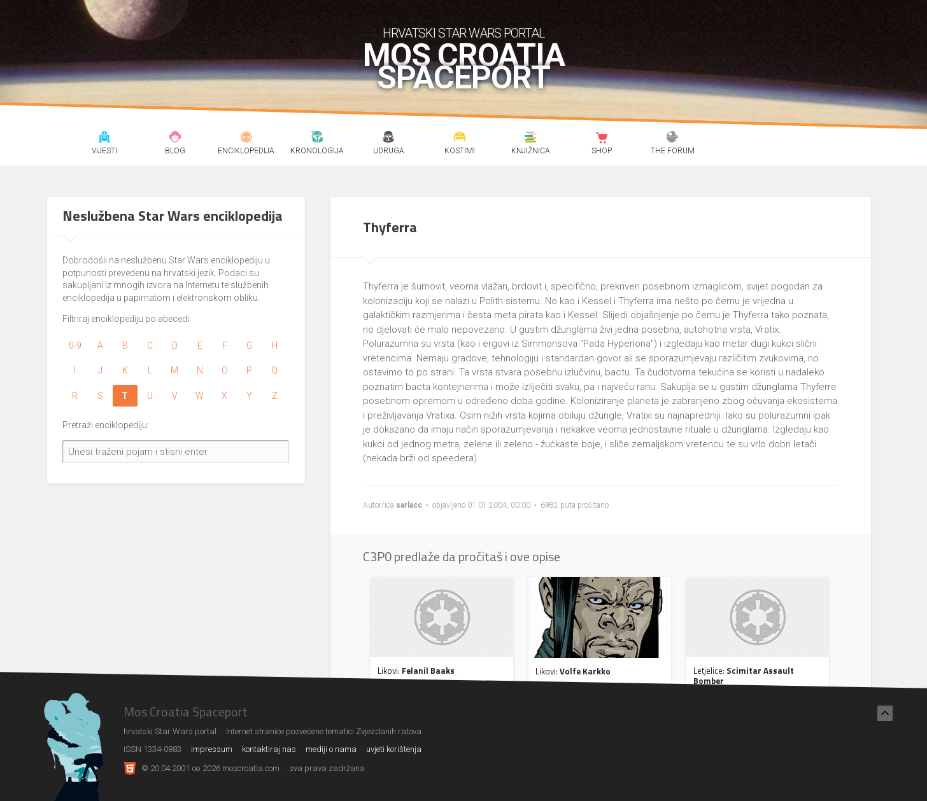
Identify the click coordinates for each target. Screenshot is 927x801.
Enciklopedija (246, 138)
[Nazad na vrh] (885, 713)
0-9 (75, 345)
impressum (211, 749)
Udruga (388, 138)
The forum (672, 138)
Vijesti (104, 138)
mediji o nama (331, 749)
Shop (601, 138)
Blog (175, 138)
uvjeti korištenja (393, 749)
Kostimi (459, 138)
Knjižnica (530, 138)
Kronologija (317, 138)
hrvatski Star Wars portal (464, 33)
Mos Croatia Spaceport (464, 67)
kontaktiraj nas (269, 749)
